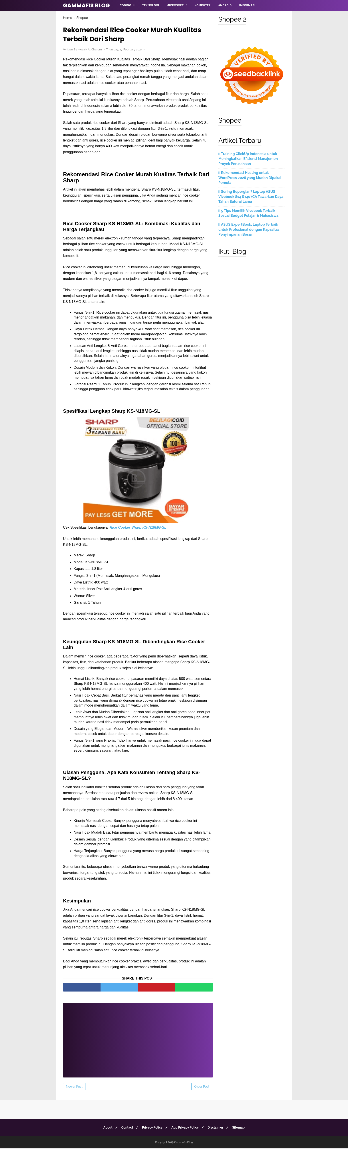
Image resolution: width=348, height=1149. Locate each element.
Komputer (203, 5)
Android (224, 5)
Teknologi (150, 5)
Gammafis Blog (86, 5)
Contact (126, 1128)
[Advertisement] (138, 1038)
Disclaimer (216, 1128)
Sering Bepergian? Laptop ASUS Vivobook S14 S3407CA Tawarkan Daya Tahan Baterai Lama (250, 196)
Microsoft (175, 5)
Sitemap (240, 1128)
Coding (125, 5)
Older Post (201, 1087)
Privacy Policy (152, 1128)
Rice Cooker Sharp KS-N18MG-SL (138, 528)
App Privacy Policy (185, 1128)
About (106, 1128)
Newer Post (74, 1087)
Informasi (247, 5)
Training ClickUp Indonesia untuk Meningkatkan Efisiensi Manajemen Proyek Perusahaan (248, 159)
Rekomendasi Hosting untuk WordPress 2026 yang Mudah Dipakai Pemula (249, 178)
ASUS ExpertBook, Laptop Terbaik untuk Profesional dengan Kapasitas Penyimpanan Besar (248, 229)
